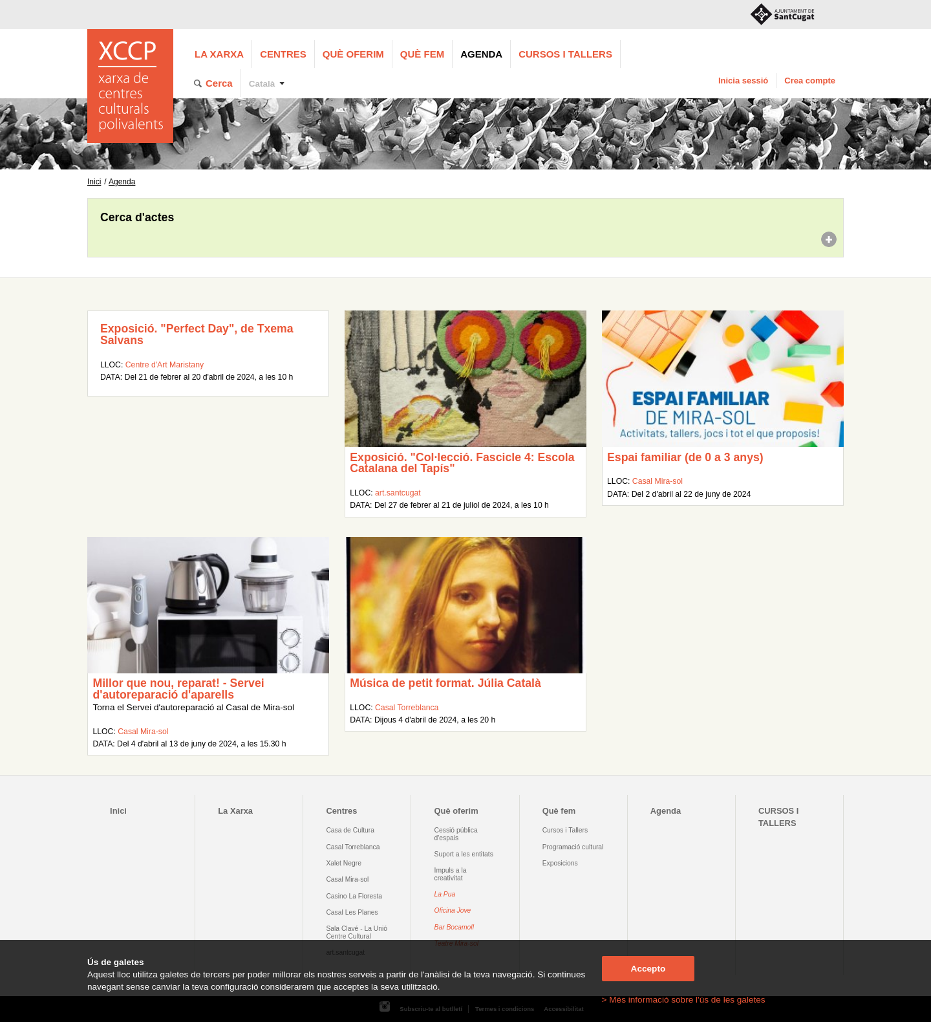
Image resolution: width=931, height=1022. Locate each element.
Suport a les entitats (463, 854)
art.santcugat (398, 492)
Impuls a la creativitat (450, 874)
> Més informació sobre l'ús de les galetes (683, 1000)
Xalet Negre (343, 863)
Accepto (648, 968)
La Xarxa (219, 54)
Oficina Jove (452, 910)
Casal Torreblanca (406, 707)
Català (262, 84)
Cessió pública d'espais (456, 834)
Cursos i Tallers (565, 830)
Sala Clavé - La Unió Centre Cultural (356, 932)
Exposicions (560, 863)
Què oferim (353, 54)
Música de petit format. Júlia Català (445, 683)
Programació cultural (573, 847)
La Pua (445, 894)
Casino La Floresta (354, 896)
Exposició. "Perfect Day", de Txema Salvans (197, 334)
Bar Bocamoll (454, 927)
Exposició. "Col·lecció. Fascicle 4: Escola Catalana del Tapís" (462, 463)
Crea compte (809, 80)
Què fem (422, 54)
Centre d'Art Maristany (164, 364)
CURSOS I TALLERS (565, 54)
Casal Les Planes (352, 912)
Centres (283, 54)
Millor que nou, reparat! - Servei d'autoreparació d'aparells (178, 689)
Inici (94, 181)
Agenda (481, 54)
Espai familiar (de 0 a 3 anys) (685, 457)
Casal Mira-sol (657, 481)
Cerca (219, 83)
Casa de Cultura (350, 830)
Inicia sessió (743, 80)
